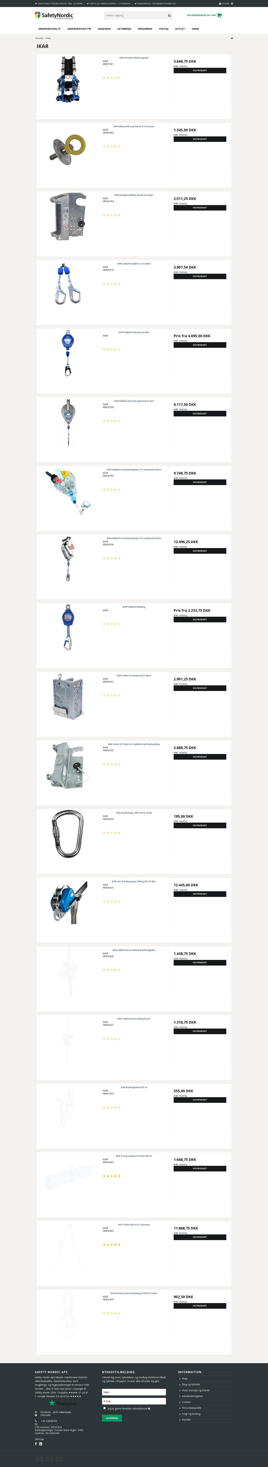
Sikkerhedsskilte (49, 28)
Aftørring (124, 28)
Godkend (112, 1418)
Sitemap (39, 1439)
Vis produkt (200, 70)
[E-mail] (134, 1401)
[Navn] (134, 1392)
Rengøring (145, 28)
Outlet (180, 28)
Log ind (224, 3)
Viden (195, 28)
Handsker (104, 28)
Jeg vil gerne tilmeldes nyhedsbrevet (137, 1408)
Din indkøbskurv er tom (205, 15)
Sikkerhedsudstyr (79, 28)
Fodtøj (163, 28)
